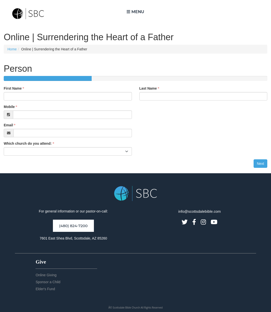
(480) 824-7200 (73, 225)
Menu (135, 11)
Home (12, 49)
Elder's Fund (45, 289)
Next (260, 164)
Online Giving (46, 275)
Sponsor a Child (48, 282)
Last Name (148, 88)
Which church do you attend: (28, 143)
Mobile (9, 107)
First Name (13, 88)
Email (8, 125)
